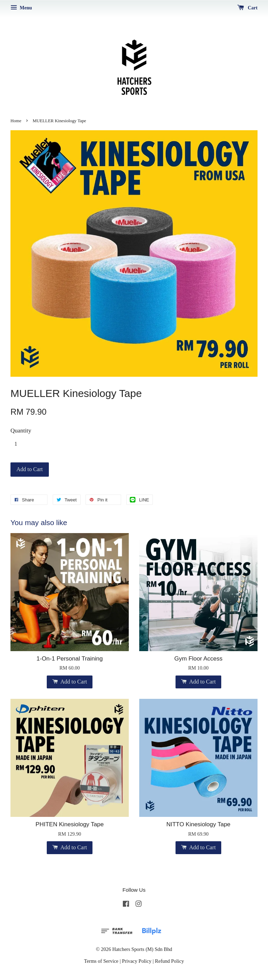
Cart (247, 7)
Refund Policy (169, 961)
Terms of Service (101, 961)
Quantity (20, 430)
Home (15, 120)
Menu (21, 7)
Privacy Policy (136, 961)
